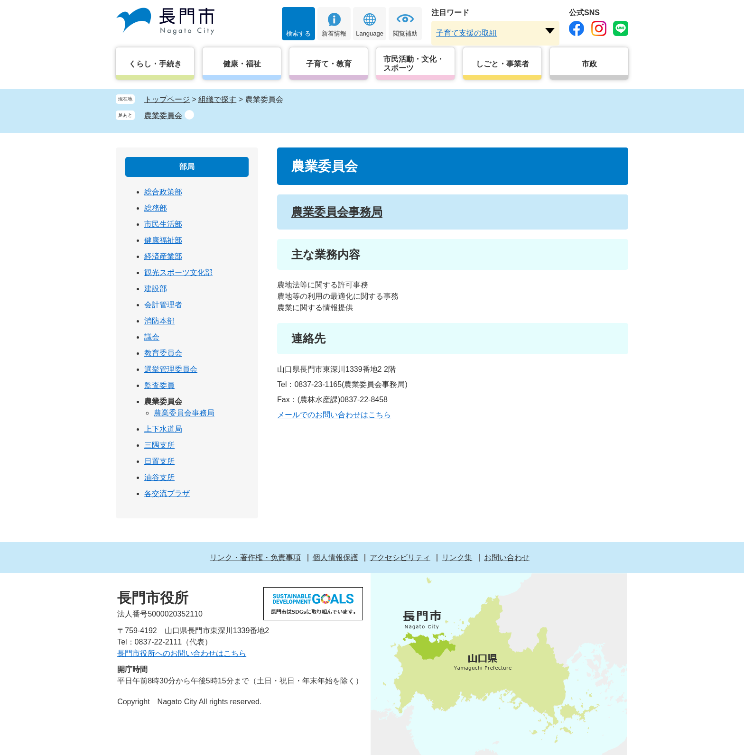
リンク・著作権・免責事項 (255, 557)
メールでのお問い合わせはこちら (334, 415)
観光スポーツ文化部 (178, 272)
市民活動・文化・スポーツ (413, 63)
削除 (189, 115)
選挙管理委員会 (170, 369)
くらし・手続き (155, 64)
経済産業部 (163, 256)
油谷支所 (159, 477)
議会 (151, 337)
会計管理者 (163, 305)
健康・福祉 (242, 64)
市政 (589, 64)
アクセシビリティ (400, 557)
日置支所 (159, 461)
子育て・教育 (329, 64)
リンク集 (457, 557)
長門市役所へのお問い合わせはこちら (181, 653)
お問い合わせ (507, 557)
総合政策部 (163, 192)
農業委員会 (163, 115)
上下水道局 (163, 429)
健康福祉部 (163, 240)
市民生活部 (163, 224)
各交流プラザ (167, 493)
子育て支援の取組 (466, 33)
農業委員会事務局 (336, 211)
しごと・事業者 (502, 64)
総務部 (155, 208)
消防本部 (159, 321)
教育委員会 (163, 353)
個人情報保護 (335, 557)
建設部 (155, 289)
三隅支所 (159, 445)
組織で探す (217, 99)
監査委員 (159, 385)
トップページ (167, 99)
